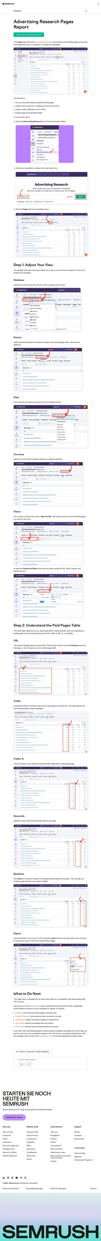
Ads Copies (19, 1023)
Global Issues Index (58, 1152)
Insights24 (30, 1142)
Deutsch (93, 1188)
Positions (18, 1013)
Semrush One (8, 1132)
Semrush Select (57, 1149)
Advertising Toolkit (46, 1036)
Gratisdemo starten (14, 1117)
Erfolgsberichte (8, 1149)
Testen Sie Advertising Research (28, 34)
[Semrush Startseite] (8, 4)
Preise (5, 1139)
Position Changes (22, 1016)
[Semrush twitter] (25, 1178)
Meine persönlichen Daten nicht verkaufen (61, 1157)
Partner (53, 1142)
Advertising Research (44, 42)
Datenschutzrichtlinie (11, 1188)
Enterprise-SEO (32, 1132)
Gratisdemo (7, 1142)
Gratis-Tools (31, 1156)
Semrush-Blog (79, 1153)
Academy (78, 1135)
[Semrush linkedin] (4, 1178)
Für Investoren (56, 1146)
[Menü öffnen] (98, 4)
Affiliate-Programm (10, 1156)
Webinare (78, 1157)
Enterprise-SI (31, 1139)
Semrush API (79, 1139)
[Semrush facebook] (21, 1178)
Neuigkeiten (55, 1135)
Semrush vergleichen (11, 1146)
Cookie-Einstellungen (58, 1188)
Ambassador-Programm (83, 1160)
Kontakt (53, 1161)
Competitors (20, 1020)
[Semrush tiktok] (12, 1178)
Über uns (54, 1132)
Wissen (17, 11)
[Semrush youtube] (17, 1178)
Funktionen (7, 1135)
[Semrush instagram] (8, 1178)
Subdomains (35, 1006)
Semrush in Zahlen (10, 1152)
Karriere (54, 1139)
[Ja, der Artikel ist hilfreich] (21, 1064)
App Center (31, 1149)
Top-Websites (32, 1152)
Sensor (29, 1159)
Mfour (29, 1146)
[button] (29, 1064)
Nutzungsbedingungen (34, 1188)
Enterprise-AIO (32, 1135)
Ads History (19, 1026)
